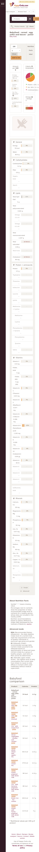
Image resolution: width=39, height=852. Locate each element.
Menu (33, 11)
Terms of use (17, 845)
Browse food (22, 11)
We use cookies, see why (27, 1)
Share (31, 26)
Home (13, 834)
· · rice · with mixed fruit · (15, 726)
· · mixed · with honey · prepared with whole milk (15, 810)
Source (19, 836)
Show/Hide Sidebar (3, 4)
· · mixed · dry (15, 763)
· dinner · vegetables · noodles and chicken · (15, 738)
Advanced (26, 591)
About (19, 834)
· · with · (15, 705)
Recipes (24, 834)
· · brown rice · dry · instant (15, 798)
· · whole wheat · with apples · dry (15, 751)
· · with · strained (15, 716)
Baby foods (13, 36)
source (29, 624)
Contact (26, 836)
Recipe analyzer (9, 11)
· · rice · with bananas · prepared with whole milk (15, 786)
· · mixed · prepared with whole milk (15, 773)
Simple (26, 587)
